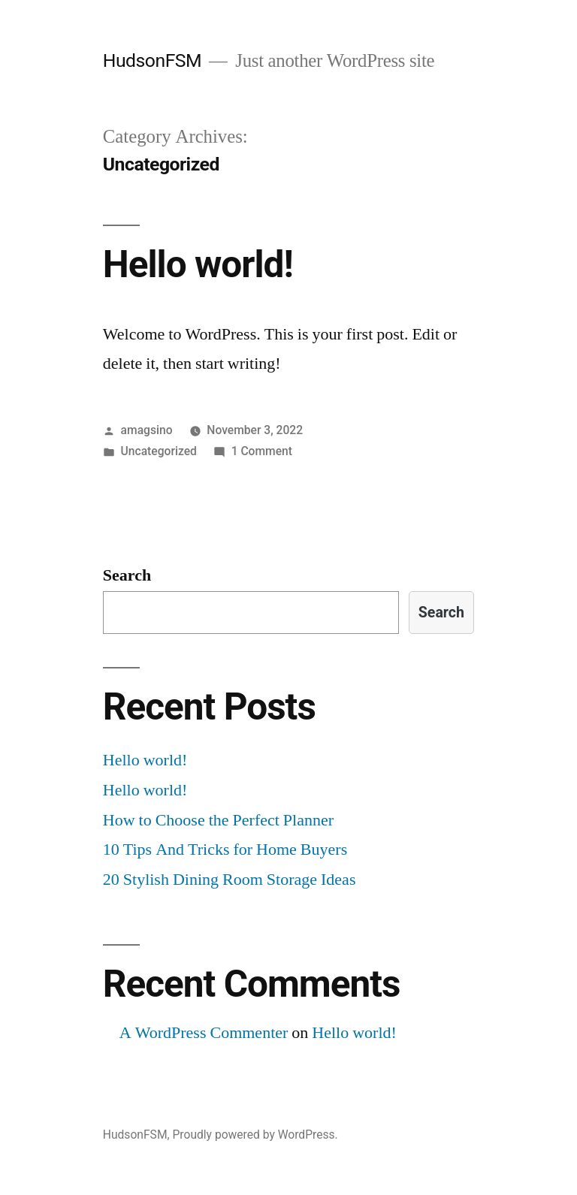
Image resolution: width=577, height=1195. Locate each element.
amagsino (147, 430)
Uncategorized (159, 451)
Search (127, 575)
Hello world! (198, 264)
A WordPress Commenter (203, 1032)
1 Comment (261, 451)
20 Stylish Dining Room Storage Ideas (229, 879)
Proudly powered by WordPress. (254, 1134)
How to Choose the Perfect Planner (218, 820)
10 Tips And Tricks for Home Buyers (225, 849)
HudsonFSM (152, 60)
